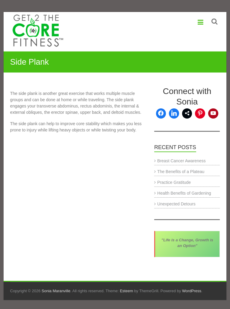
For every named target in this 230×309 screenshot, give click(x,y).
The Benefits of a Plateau (180, 171)
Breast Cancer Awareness (181, 160)
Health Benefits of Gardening (184, 193)
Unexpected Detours (176, 204)
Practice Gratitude (174, 182)
